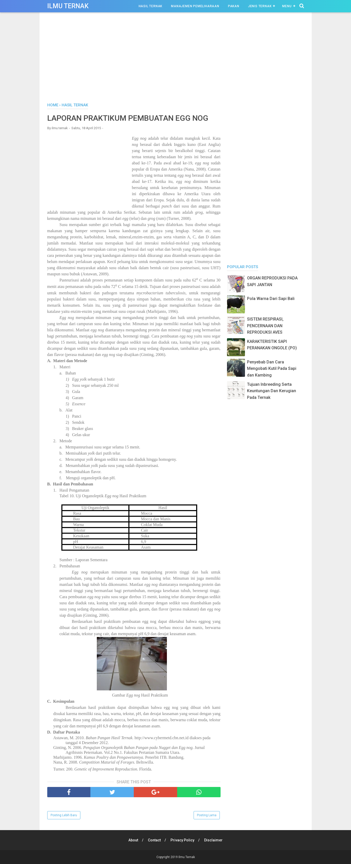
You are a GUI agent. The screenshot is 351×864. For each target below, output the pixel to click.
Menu (286, 6)
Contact (154, 840)
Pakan (233, 6)
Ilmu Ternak (68, 6)
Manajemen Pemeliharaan (195, 6)
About (133, 840)
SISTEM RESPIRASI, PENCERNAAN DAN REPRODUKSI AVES (265, 326)
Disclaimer (213, 840)
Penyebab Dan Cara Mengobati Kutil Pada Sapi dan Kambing (271, 369)
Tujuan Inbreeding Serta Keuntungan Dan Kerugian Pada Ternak (271, 391)
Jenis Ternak (260, 6)
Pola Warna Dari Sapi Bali (271, 298)
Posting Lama (206, 815)
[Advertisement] (175, 59)
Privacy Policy (182, 840)
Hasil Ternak (151, 6)
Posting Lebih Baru (64, 815)
